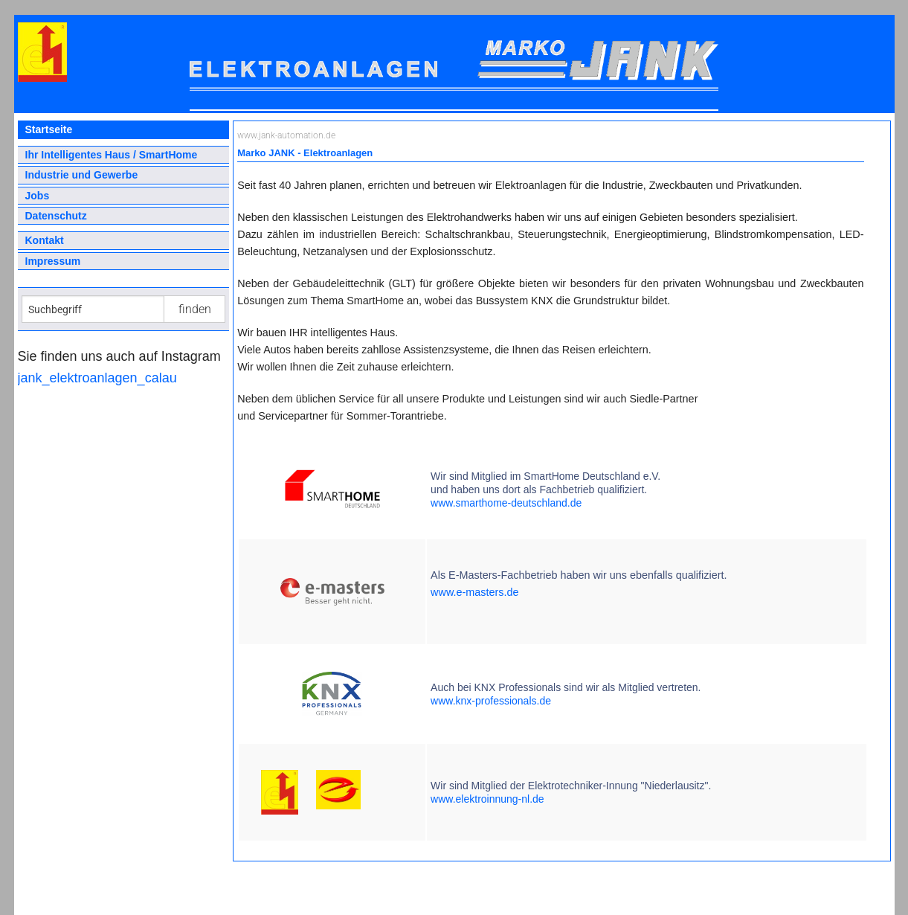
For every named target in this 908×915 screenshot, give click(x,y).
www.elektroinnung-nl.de (487, 799)
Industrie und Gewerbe (81, 175)
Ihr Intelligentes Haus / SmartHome (111, 155)
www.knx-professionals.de (491, 701)
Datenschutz (56, 216)
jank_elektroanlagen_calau (97, 377)
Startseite (49, 129)
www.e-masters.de (474, 592)
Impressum (53, 261)
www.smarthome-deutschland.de (506, 503)
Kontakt (44, 240)
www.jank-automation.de (286, 135)
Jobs (37, 196)
